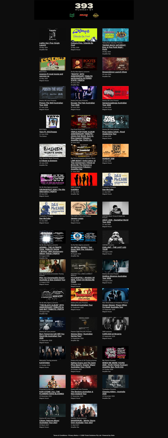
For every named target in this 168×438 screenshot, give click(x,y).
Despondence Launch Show (114, 72)
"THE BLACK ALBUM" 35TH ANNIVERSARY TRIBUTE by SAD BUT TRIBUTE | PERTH (51, 307)
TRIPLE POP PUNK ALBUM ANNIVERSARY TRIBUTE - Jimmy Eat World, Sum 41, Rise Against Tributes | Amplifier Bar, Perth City (82, 136)
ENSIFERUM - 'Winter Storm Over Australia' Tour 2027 (83, 421)
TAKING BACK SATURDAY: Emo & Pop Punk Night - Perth (114, 47)
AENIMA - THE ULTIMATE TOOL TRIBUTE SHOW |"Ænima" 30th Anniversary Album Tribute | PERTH (51, 250)
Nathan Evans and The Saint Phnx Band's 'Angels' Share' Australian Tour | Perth (83, 365)
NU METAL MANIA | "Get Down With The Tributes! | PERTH (82, 249)
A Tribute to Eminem (48, 161)
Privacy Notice (73, 435)
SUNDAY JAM (108, 159)
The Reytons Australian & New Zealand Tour (82, 393)
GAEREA (75, 189)
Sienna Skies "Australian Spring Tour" (82, 335)
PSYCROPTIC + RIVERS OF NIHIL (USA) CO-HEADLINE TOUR (83, 280)
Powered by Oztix (109, 435)
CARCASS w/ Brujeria (111, 334)
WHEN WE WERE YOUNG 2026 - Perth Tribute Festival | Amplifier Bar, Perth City (115, 365)
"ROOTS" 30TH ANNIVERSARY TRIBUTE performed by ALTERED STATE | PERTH (82, 77)
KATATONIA (44, 363)
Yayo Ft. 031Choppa (48, 132)
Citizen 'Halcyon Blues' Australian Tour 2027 (49, 421)
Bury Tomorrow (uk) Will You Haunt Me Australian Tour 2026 (51, 336)
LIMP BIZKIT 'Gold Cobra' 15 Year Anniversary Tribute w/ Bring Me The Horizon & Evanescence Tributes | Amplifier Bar (83, 165)
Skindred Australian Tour (82, 305)
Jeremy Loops (77, 218)
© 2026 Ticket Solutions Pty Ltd (90, 435)
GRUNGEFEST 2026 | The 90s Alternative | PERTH (52, 190)
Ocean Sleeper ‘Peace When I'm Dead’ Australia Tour (114, 306)
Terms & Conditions (60, 435)
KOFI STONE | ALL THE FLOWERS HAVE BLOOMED (51, 393)
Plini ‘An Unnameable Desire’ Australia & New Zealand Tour (52, 279)
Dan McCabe (107, 189)
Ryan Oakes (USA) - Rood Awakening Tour (113, 133)
